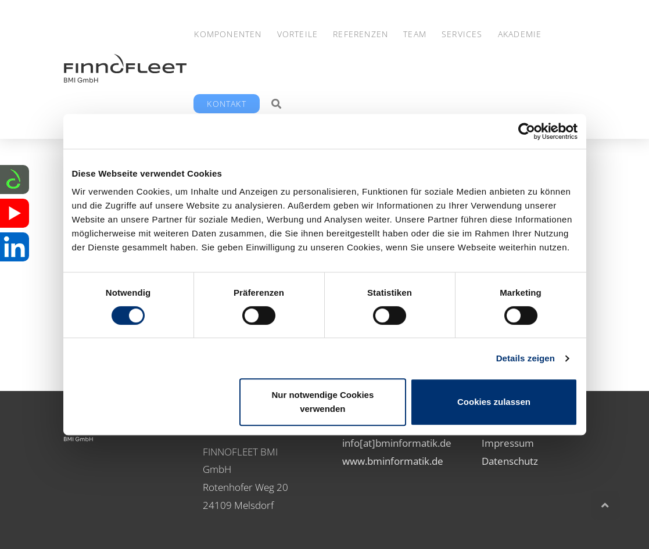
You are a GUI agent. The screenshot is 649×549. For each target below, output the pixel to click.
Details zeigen (525, 358)
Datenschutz (510, 461)
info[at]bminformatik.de (396, 443)
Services (462, 34)
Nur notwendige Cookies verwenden (322, 402)
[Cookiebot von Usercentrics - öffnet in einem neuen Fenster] (527, 131)
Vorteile (297, 34)
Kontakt (226, 103)
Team (414, 34)
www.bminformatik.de (392, 461)
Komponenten (227, 34)
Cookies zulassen (493, 402)
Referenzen (360, 34)
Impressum (508, 443)
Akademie (520, 34)
